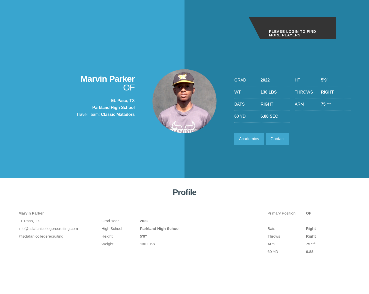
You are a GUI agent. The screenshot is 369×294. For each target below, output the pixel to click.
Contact (278, 139)
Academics (249, 139)
